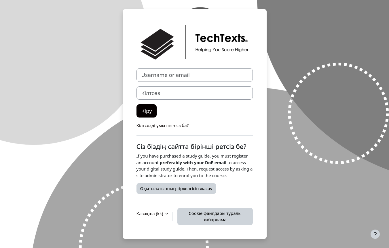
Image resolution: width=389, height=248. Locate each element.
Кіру (146, 110)
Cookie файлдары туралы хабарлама (215, 216)
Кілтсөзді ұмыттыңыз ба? (162, 125)
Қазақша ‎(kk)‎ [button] (150, 213)
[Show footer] (375, 234)
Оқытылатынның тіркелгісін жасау (176, 188)
